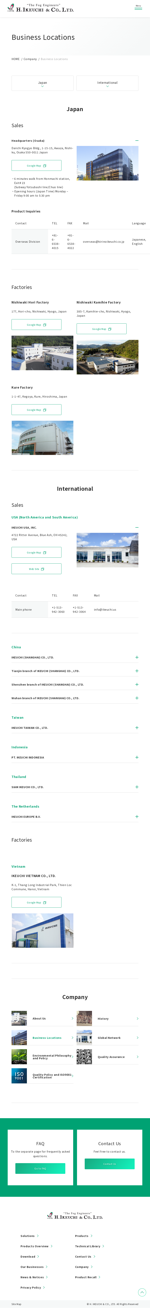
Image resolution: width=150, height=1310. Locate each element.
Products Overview (35, 1246)
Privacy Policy (31, 1287)
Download (28, 1256)
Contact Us (109, 1163)
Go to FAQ (40, 1168)
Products (82, 1235)
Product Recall (86, 1277)
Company (82, 1266)
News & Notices (32, 1277)
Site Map (17, 1304)
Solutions (28, 1235)
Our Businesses (32, 1266)
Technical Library (87, 1246)
